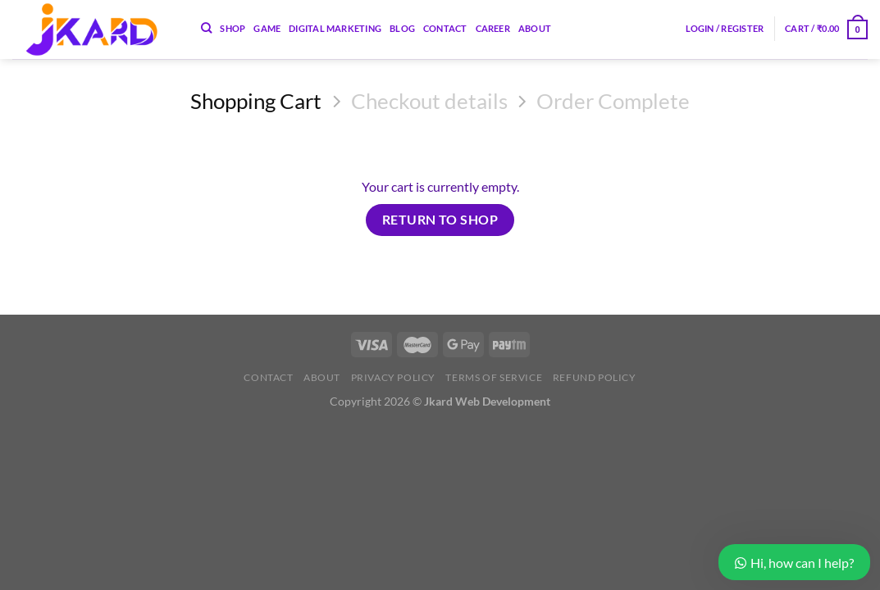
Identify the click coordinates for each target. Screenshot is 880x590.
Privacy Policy (393, 377)
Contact (445, 28)
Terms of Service (493, 377)
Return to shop (440, 219)
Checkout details (429, 100)
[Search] (206, 28)
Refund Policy (594, 377)
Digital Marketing (335, 28)
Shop (232, 28)
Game (266, 28)
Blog (402, 28)
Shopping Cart (255, 100)
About (534, 28)
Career (493, 28)
